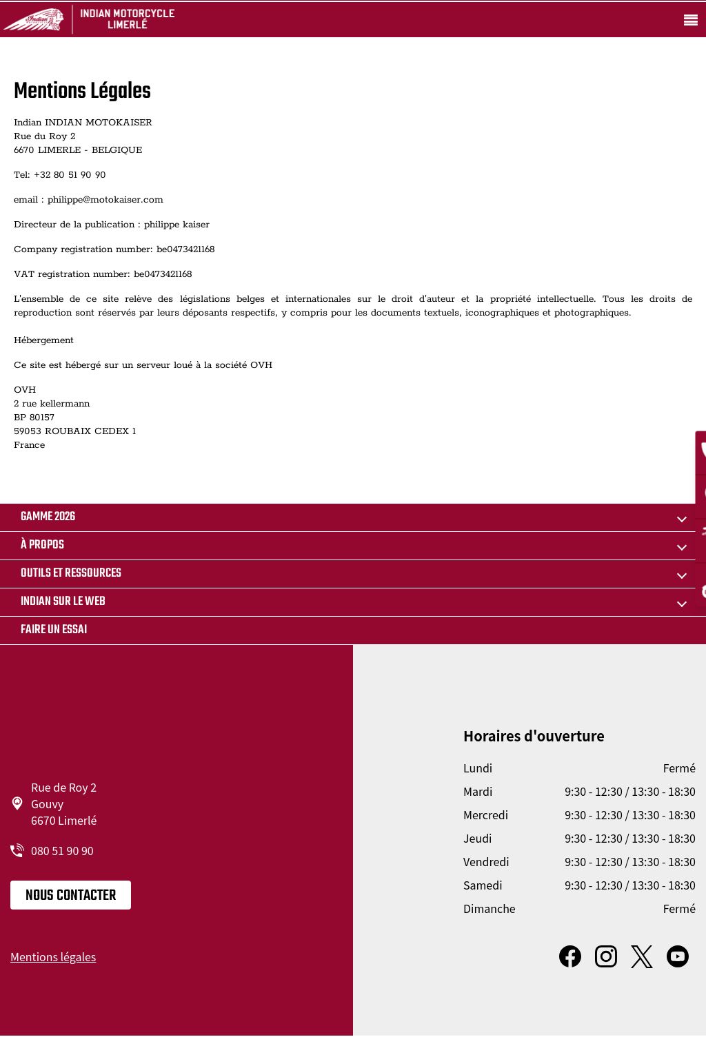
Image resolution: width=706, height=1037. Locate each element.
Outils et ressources (71, 574)
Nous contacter (71, 895)
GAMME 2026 (48, 517)
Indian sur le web (63, 602)
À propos (42, 545)
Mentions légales (53, 956)
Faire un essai (54, 630)
